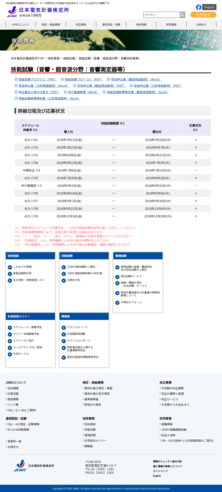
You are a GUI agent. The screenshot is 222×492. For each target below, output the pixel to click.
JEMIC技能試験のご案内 (81, 266)
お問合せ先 (73, 280)
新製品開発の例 (22, 273)
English (209, 7)
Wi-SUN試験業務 (18, 429)
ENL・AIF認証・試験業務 (23, 424)
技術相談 (90, 424)
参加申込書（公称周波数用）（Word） (44, 85)
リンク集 (13, 404)
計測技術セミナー (95, 440)
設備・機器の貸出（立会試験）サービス (134, 284)
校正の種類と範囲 (172, 393)
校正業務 (81, 24)
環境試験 (90, 435)
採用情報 (171, 24)
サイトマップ (160, 471)
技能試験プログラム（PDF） (38, 79)
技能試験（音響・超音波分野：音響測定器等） (110, 58)
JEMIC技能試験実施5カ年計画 (84, 273)
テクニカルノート (77, 327)
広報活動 (13, 393)
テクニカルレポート (79, 340)
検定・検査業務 (51, 24)
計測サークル (21, 353)
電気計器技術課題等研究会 (82, 357)
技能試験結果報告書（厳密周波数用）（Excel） (138, 92)
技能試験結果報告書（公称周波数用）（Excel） (50, 98)
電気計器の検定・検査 (98, 388)
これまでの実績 (22, 266)
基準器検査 (91, 399)
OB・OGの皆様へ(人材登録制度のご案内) (187, 440)
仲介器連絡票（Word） (83, 92)
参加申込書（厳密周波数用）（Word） (136, 79)
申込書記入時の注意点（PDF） (39, 92)
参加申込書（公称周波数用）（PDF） (158, 85)
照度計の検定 (92, 404)
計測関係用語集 (76, 333)
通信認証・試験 (111, 24)
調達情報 (13, 399)
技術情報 (141, 24)
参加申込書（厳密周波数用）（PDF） (101, 85)
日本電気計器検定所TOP (27, 58)
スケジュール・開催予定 (27, 327)
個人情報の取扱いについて (167, 466)
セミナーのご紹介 (23, 340)
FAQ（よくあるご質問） (22, 410)
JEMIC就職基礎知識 (173, 429)
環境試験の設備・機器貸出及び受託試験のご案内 (136, 268)
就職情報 (167, 424)
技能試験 (69, 58)
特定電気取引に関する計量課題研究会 (80, 349)
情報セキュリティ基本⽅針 (167, 461)
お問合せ (203, 14)
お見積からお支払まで (175, 404)
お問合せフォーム (131, 302)
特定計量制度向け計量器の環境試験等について (140, 294)
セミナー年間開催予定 (26, 333)
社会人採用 (168, 435)
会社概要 (13, 388)
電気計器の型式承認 (97, 393)
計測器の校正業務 (172, 388)
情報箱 (88, 446)
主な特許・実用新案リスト (29, 280)
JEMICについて (21, 24)
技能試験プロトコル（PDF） (84, 79)
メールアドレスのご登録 (27, 347)
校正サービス (169, 399)
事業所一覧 (14, 441)
